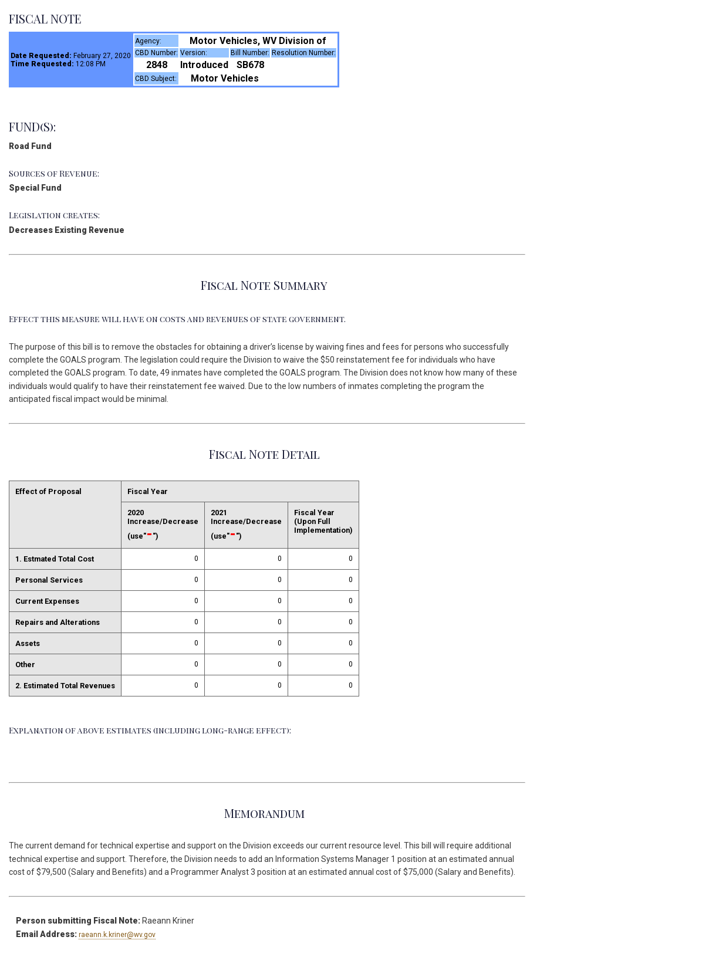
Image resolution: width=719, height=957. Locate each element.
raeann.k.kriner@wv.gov (117, 935)
